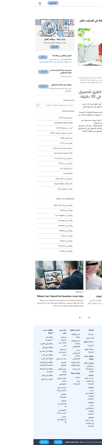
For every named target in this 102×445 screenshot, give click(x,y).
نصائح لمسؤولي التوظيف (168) (28, 133)
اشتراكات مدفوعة (86, 128)
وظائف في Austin (32, 241)
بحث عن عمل (28, 358)
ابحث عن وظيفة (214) (31, 128)
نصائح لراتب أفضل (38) (30, 178)
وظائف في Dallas (32, 210)
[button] (24, 442)
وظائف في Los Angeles (30, 215)
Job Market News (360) (29, 123)
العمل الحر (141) (33, 143)
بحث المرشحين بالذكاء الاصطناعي (42, 354)
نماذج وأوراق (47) (33, 168)
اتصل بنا (57, 345)
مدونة (44, 377)
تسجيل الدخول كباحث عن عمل (29, 341)
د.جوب (78, 106)
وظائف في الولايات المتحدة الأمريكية (12, 364)
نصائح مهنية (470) (32, 117)
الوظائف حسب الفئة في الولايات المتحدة (56, 422)
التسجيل (19, 3)
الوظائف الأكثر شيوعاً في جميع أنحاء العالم (55, 367)
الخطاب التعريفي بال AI (28, 404)
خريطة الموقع (55, 341)
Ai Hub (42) (34, 173)
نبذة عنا (57, 334)
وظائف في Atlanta (32, 230)
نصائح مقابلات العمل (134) (29, 148)
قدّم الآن (21, 47)
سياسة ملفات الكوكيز (38, 442)
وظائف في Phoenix (32, 246)
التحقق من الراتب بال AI (28, 412)
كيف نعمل (56, 338)
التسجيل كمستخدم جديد (29, 352)
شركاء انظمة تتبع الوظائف (41, 364)
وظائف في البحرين (12, 351)
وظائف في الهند (13, 375)
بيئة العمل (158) (33, 138)
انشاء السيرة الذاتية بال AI (28, 389)
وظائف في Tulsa (33, 236)
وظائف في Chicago (32, 220)
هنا (90, 134)
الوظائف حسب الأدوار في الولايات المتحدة (55, 379)
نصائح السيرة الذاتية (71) (30, 158)
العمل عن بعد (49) (32, 163)
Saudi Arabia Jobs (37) (30, 184)
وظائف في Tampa (32, 251)
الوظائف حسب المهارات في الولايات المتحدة (56, 393)
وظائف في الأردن (13, 358)
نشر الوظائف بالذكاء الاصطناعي (42, 344)
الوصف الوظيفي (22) (31, 189)
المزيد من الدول (13, 379)
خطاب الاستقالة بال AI (28, 419)
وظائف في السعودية (15, 338)
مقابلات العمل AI (29, 396)
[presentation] (55, 318)
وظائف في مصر (13, 355)
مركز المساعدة (43, 382)
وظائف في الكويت (13, 343)
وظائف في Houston (32, 225)
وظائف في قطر (14, 347)
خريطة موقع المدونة (55, 351)
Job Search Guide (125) (29, 153)
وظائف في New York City (30, 205)
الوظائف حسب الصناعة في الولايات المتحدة (56, 408)
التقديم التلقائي (30, 364)
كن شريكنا (42, 369)
